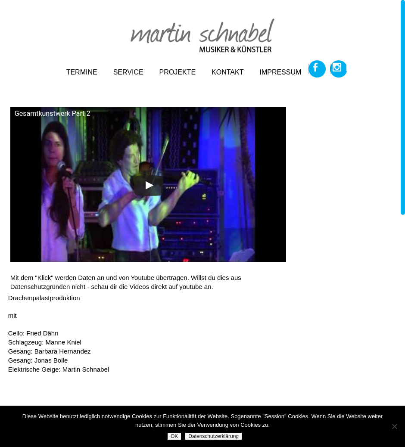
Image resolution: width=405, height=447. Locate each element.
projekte (177, 72)
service (128, 72)
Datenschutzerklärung (213, 436)
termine (81, 72)
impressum (280, 72)
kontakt (227, 72)
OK (174, 436)
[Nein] (394, 426)
